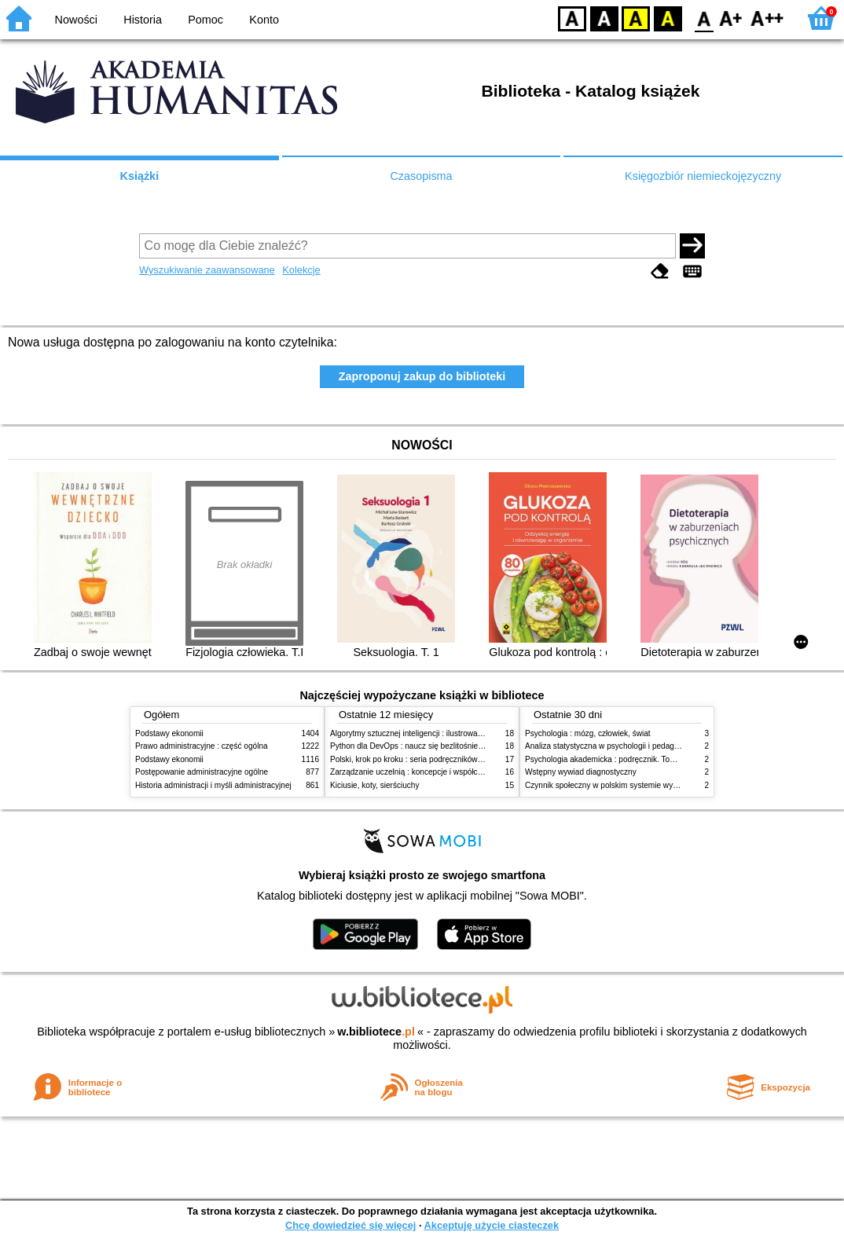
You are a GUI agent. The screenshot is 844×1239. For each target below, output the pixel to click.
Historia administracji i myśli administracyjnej (213, 785)
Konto (264, 19)
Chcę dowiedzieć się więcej (350, 1225)
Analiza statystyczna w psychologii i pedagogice (609, 746)
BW (604, 17)
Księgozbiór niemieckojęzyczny (703, 176)
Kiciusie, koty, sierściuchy (375, 785)
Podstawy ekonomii (169, 733)
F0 (703, 17)
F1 (731, 17)
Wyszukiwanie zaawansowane (207, 270)
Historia (142, 19)
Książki (140, 176)
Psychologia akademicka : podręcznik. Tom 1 (604, 759)
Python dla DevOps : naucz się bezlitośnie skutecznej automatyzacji (449, 746)
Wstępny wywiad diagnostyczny (581, 772)
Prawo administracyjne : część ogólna (201, 746)
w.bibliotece (376, 1031)
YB (635, 17)
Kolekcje (301, 270)
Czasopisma (421, 176)
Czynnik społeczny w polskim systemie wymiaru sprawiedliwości (637, 785)
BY (667, 17)
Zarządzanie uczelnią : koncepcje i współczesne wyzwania (432, 772)
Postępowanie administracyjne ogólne (201, 772)
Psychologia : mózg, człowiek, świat (588, 733)
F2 (767, 17)
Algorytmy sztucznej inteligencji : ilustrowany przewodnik (429, 733)
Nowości (76, 19)
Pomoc (205, 19)
